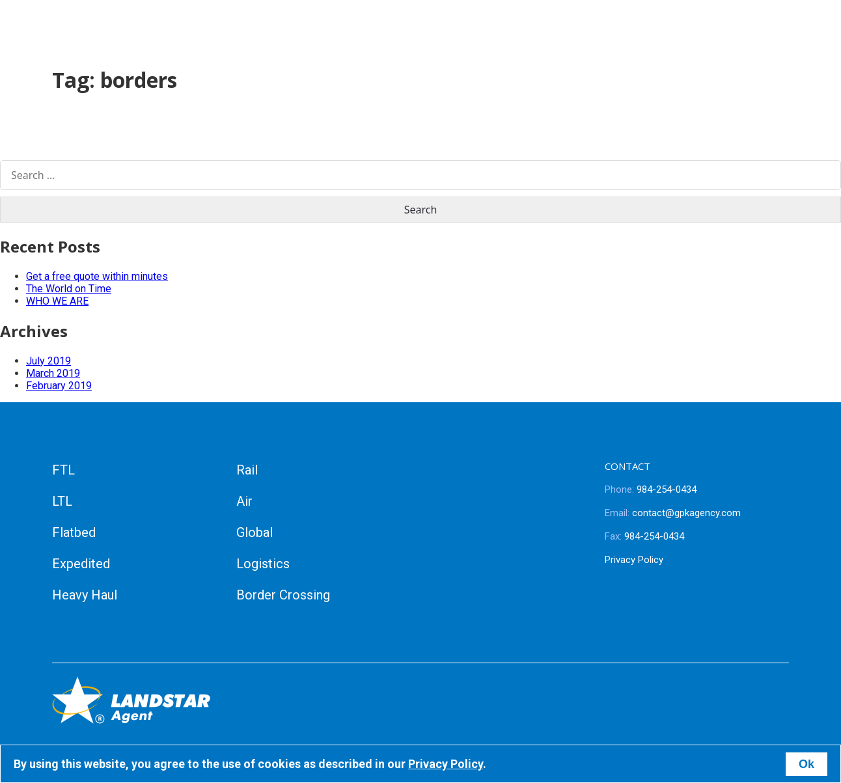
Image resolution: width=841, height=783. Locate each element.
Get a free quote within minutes (97, 276)
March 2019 (53, 373)
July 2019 (48, 361)
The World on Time (68, 288)
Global (254, 532)
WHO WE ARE (57, 301)
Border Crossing (283, 595)
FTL (63, 470)
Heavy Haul (84, 595)
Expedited (81, 563)
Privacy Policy (634, 560)
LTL (62, 501)
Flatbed (74, 532)
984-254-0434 (650, 489)
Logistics (263, 563)
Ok (806, 764)
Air (244, 501)
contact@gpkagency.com (673, 513)
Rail (247, 470)
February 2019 (59, 385)
